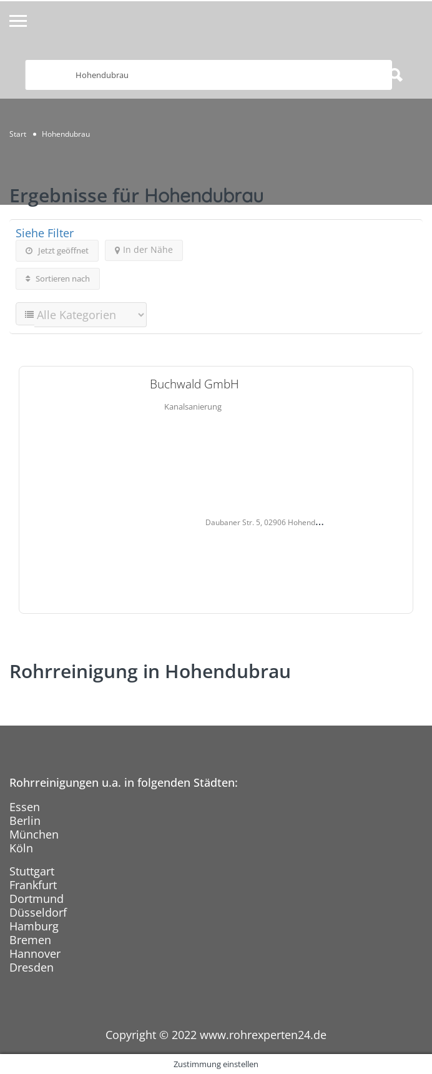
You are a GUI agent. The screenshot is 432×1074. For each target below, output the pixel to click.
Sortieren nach (58, 278)
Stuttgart (31, 871)
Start (17, 134)
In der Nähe (144, 249)
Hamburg (34, 926)
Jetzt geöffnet (57, 250)
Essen (24, 806)
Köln (21, 847)
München (34, 834)
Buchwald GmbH (194, 384)
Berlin (25, 820)
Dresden (31, 967)
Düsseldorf (38, 912)
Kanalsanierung (193, 406)
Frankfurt (33, 884)
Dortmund (36, 898)
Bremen (30, 939)
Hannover (35, 953)
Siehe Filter (45, 233)
